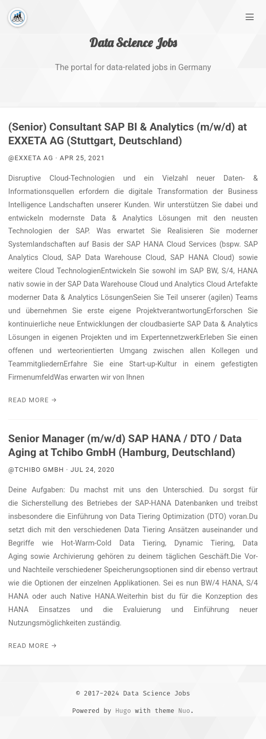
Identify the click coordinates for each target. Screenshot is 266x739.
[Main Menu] (249, 16)
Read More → (32, 400)
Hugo (123, 710)
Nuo (184, 710)
